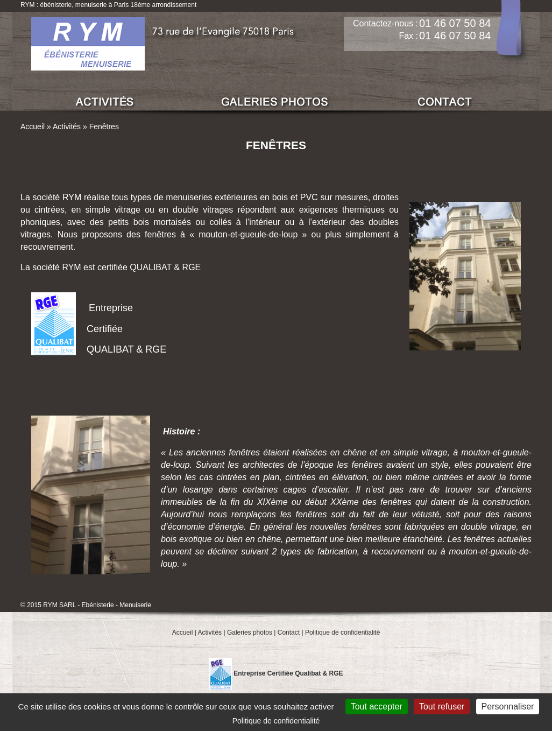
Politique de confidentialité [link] (276, 720)
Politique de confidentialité (342, 632)
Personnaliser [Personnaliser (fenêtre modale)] (508, 706)
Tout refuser (441, 706)
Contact (289, 632)
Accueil (32, 126)
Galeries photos (249, 632)
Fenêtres (104, 126)
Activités (67, 126)
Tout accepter (376, 706)
